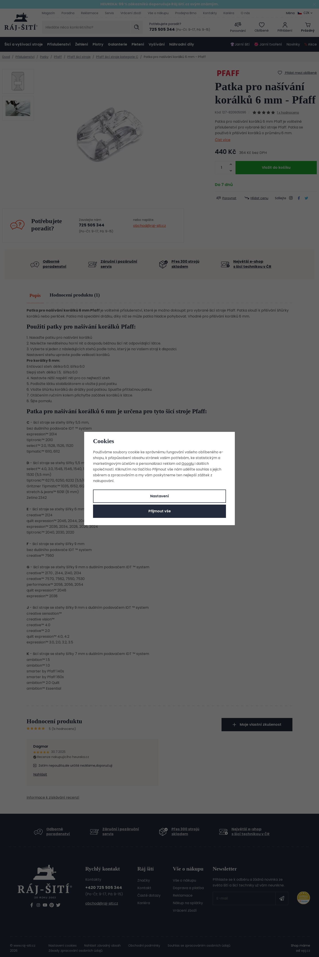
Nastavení (159, 496)
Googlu (187, 463)
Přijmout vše (159, 511)
